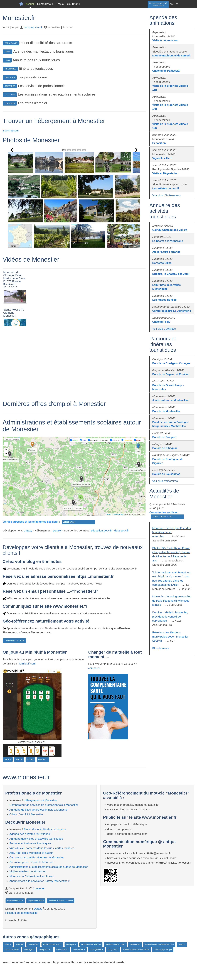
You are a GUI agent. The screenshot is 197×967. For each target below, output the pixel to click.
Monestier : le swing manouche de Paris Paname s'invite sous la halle (171, 600)
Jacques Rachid (33, 27)
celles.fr (8, 944)
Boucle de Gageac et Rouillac (170, 374)
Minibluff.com (27, 663)
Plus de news (160, 648)
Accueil (30, 3)
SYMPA (30, 759)
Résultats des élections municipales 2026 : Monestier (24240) (170, 636)
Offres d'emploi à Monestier (26, 814)
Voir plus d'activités (164, 328)
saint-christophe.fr (12, 949)
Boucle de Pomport (164, 437)
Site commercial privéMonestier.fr (158, 4)
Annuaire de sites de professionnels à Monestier (38, 809)
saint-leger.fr (29, 949)
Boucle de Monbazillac (166, 411)
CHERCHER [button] (10, 103)
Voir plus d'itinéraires (165, 480)
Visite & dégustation (165, 40)
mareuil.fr (19, 944)
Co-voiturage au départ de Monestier (32, 862)
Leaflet (108, 514)
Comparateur (45, 3)
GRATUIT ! (42, 759)
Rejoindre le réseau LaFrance (60, 901)
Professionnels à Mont (52, 944)
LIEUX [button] (7, 60)
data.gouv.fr (121, 530)
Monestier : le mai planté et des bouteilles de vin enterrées (171, 532)
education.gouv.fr (101, 530)
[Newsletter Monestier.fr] (171, 4)
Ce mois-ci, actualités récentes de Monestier (36, 857)
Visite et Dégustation (165, 173)
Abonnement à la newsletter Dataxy (39, 880)
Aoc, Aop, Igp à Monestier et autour (31, 852)
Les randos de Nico (164, 299)
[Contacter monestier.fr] (176, 4)
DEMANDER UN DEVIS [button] (14, 640)
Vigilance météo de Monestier (27, 871)
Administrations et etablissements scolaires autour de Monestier (48, 866)
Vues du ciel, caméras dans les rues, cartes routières (41, 847)
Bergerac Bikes (162, 262)
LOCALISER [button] (10, 95)
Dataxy (28, 530)
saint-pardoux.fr (45, 949)
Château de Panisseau (166, 70)
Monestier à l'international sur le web (31, 876)
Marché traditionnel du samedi (171, 55)
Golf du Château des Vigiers (169, 229)
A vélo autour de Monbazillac (170, 400)
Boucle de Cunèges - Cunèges (171, 363)
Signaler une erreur (36, 901)
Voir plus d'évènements (166, 195)
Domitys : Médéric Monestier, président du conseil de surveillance (170, 616)
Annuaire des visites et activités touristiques (36, 838)
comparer (94, 667)
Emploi (60, 3)
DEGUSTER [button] (10, 77)
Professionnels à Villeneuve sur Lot (159, 944)
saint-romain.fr (62, 949)
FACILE (8, 759)
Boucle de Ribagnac (165, 448)
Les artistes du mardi (165, 188)
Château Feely (161, 321)
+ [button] (6, 450)
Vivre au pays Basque (163, 949)
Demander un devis (15, 901)
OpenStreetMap (118, 514)
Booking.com (11, 130)
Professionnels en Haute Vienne (136, 949)
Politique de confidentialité (21, 912)
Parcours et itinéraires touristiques (30, 843)
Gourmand (73, 3)
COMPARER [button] (10, 86)
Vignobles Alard (162, 158)
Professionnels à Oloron (91, 944)
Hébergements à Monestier (40, 800)
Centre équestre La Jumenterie (171, 310)
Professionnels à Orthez (115, 944)
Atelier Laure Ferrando (166, 251)
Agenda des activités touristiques (29, 833)
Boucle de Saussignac (166, 474)
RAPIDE (19, 759)
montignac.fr (71, 944)
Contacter (39, 888)
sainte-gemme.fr (96, 949)
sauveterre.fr (135, 944)
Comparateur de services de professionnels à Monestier (43, 804)
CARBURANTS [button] (11, 43)
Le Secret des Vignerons (167, 240)
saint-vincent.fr (79, 949)
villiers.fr (181, 944)
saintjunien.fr (113, 949)
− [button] (6, 454)
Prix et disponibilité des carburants (45, 829)
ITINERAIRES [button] (10, 69)
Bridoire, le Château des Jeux (170, 273)
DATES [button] (8, 52)
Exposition (159, 143)
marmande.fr (33, 944)
